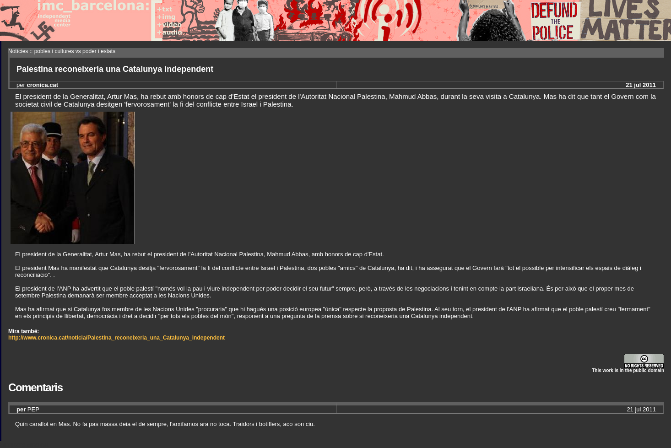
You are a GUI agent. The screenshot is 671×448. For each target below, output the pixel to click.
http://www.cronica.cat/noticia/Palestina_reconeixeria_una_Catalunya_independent (116, 338)
